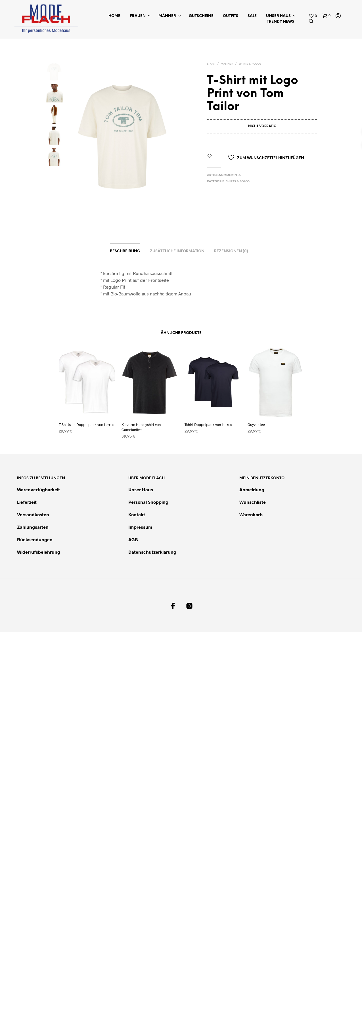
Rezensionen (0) (231, 251)
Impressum (140, 527)
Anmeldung (251, 489)
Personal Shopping (148, 502)
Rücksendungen (35, 539)
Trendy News (280, 22)
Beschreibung (125, 251)
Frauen (138, 16)
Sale (252, 16)
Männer (167, 16)
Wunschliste (252, 502)
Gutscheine (201, 16)
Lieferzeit (27, 502)
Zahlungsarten (33, 527)
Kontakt (136, 514)
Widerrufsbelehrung (38, 552)
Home (114, 16)
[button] (312, 16)
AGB (133, 539)
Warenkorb (251, 514)
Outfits (230, 16)
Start (211, 64)
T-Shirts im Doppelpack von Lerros (86, 425)
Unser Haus (278, 16)
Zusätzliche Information (177, 251)
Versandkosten (33, 514)
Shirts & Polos (250, 64)
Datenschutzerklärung (152, 552)
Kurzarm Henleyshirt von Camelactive (142, 426)
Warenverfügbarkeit (38, 489)
